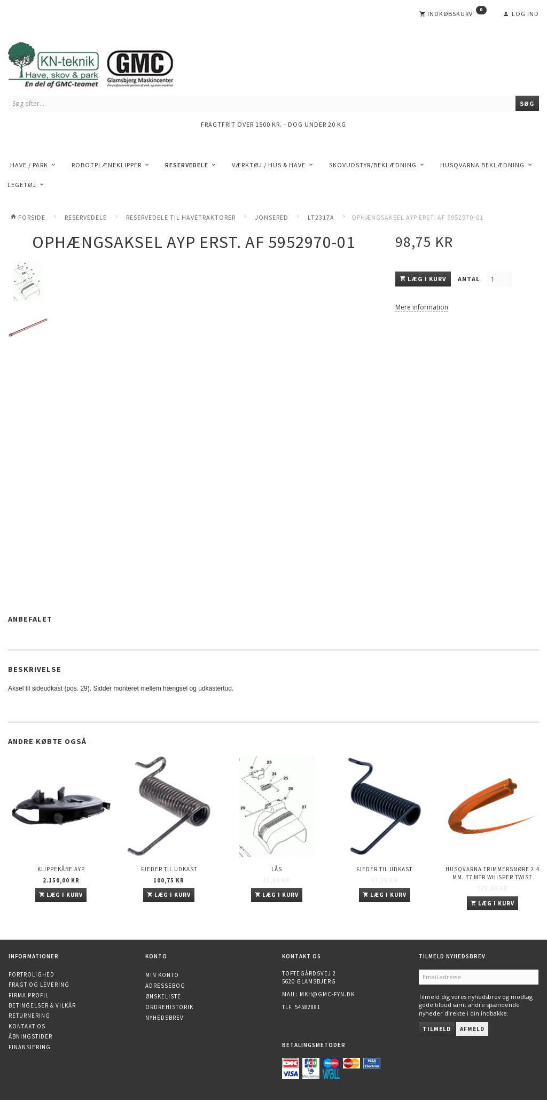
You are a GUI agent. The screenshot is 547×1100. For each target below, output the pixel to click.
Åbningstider (30, 1036)
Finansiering (30, 1047)
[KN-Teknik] (104, 63)
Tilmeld (437, 1029)
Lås (276, 869)
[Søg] (527, 103)
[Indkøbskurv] (453, 13)
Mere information (421, 307)
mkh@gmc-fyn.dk (327, 994)
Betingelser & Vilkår (42, 1005)
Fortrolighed (31, 974)
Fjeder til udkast (169, 869)
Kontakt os (27, 1026)
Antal (469, 279)
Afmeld (472, 1029)
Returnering (29, 1015)
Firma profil (29, 995)
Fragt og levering (39, 984)
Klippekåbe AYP (61, 869)
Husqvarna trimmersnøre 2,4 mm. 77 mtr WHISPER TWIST (493, 873)
